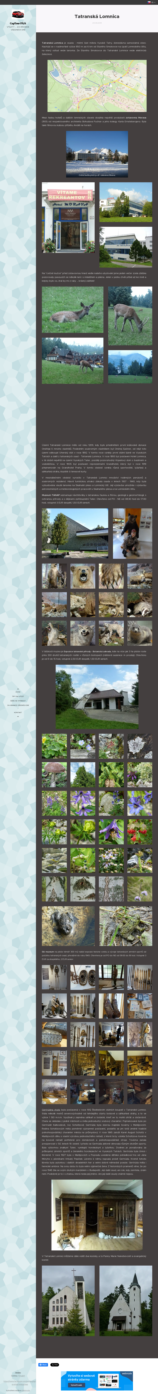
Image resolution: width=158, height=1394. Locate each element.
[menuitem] (18, 692)
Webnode (26, 1390)
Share (43, 1365)
